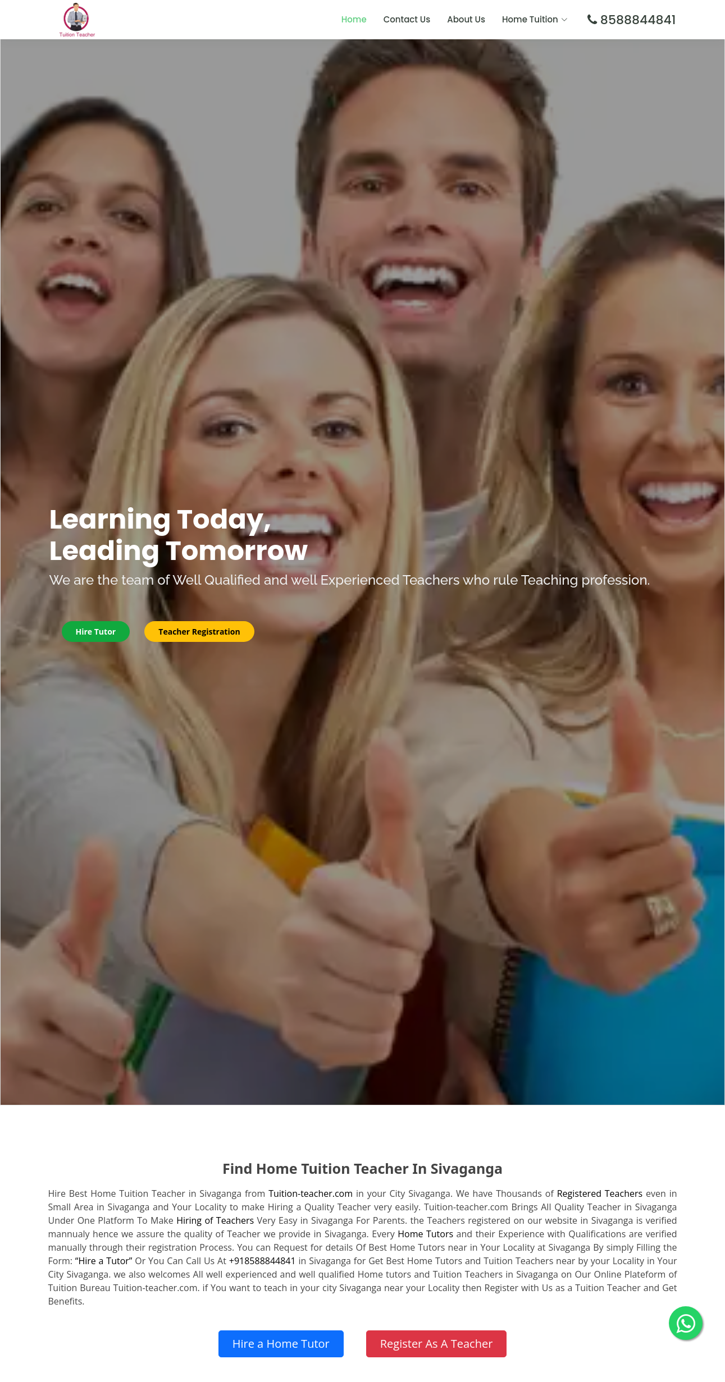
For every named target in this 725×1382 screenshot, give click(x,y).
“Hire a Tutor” (104, 1261)
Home (354, 19)
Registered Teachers (599, 1193)
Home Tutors (425, 1234)
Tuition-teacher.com (310, 1193)
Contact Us (407, 19)
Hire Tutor (96, 631)
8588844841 (636, 20)
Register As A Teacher (436, 1343)
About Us (466, 19)
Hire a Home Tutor (281, 1343)
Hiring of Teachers (215, 1220)
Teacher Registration (199, 631)
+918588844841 (262, 1261)
